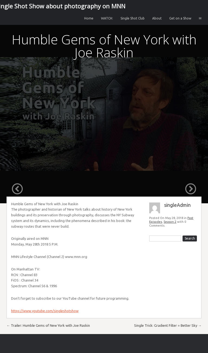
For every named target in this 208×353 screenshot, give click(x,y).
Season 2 (170, 221)
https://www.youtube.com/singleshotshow (45, 311)
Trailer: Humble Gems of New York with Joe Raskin (48, 325)
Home (88, 18)
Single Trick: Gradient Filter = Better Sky (168, 325)
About (157, 18)
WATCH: (107, 18)
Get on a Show (180, 18)
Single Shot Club (133, 18)
